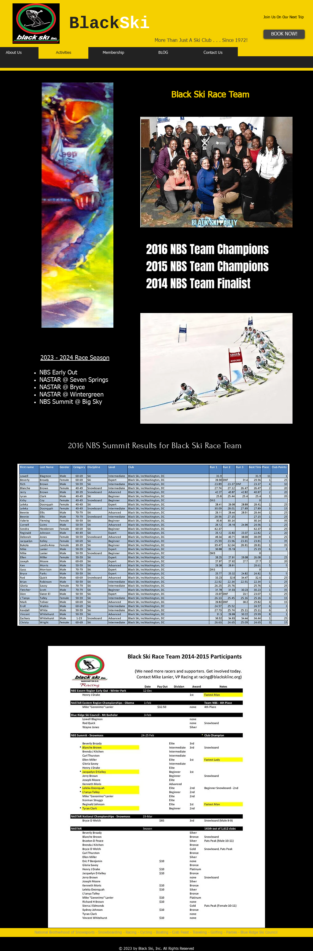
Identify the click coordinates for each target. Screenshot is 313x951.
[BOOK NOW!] (284, 34)
